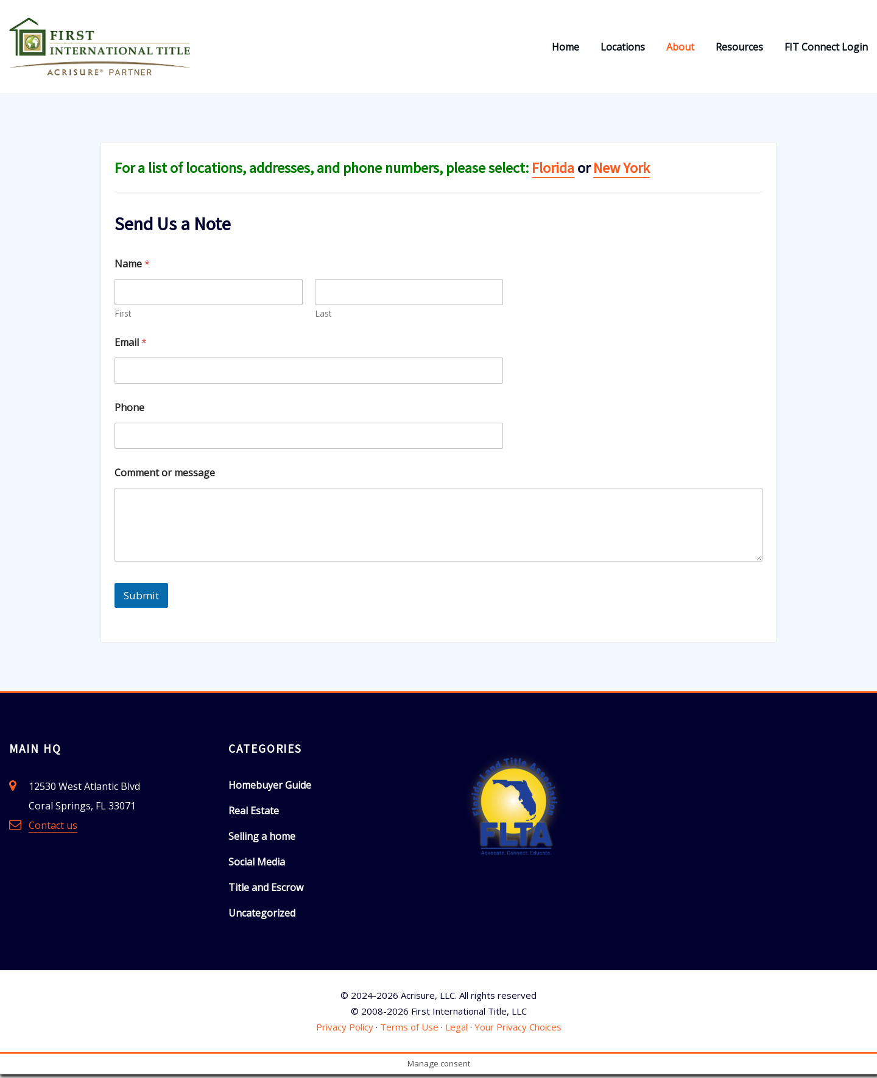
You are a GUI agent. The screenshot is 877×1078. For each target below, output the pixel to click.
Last (323, 317)
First (123, 317)
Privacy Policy (344, 1030)
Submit (141, 598)
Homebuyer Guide (269, 788)
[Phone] (308, 439)
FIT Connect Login (826, 48)
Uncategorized (261, 916)
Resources (739, 48)
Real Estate (253, 813)
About (680, 48)
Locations (623, 48)
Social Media (256, 865)
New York (621, 171)
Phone (129, 411)
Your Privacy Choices (518, 1030)
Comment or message (164, 476)
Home (565, 48)
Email (130, 346)
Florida (553, 171)
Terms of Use (409, 1030)
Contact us (53, 828)
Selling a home (261, 839)
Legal (456, 1030)
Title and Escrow (265, 890)
